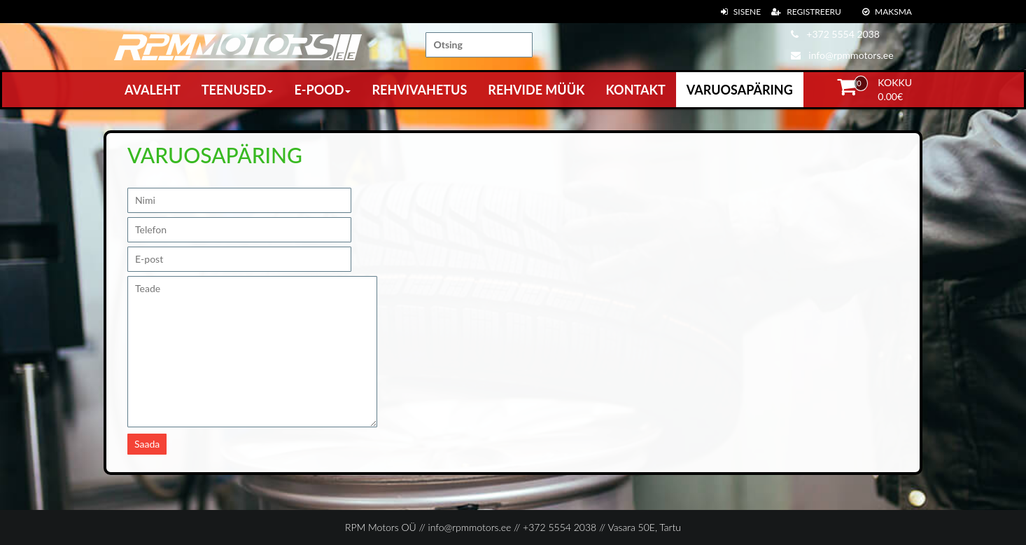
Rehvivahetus (419, 89)
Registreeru (806, 11)
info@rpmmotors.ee (842, 55)
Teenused (238, 89)
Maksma (887, 11)
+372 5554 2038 (835, 34)
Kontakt (635, 89)
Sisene (741, 11)
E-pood (322, 89)
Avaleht (153, 89)
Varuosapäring (740, 89)
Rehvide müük (536, 89)
